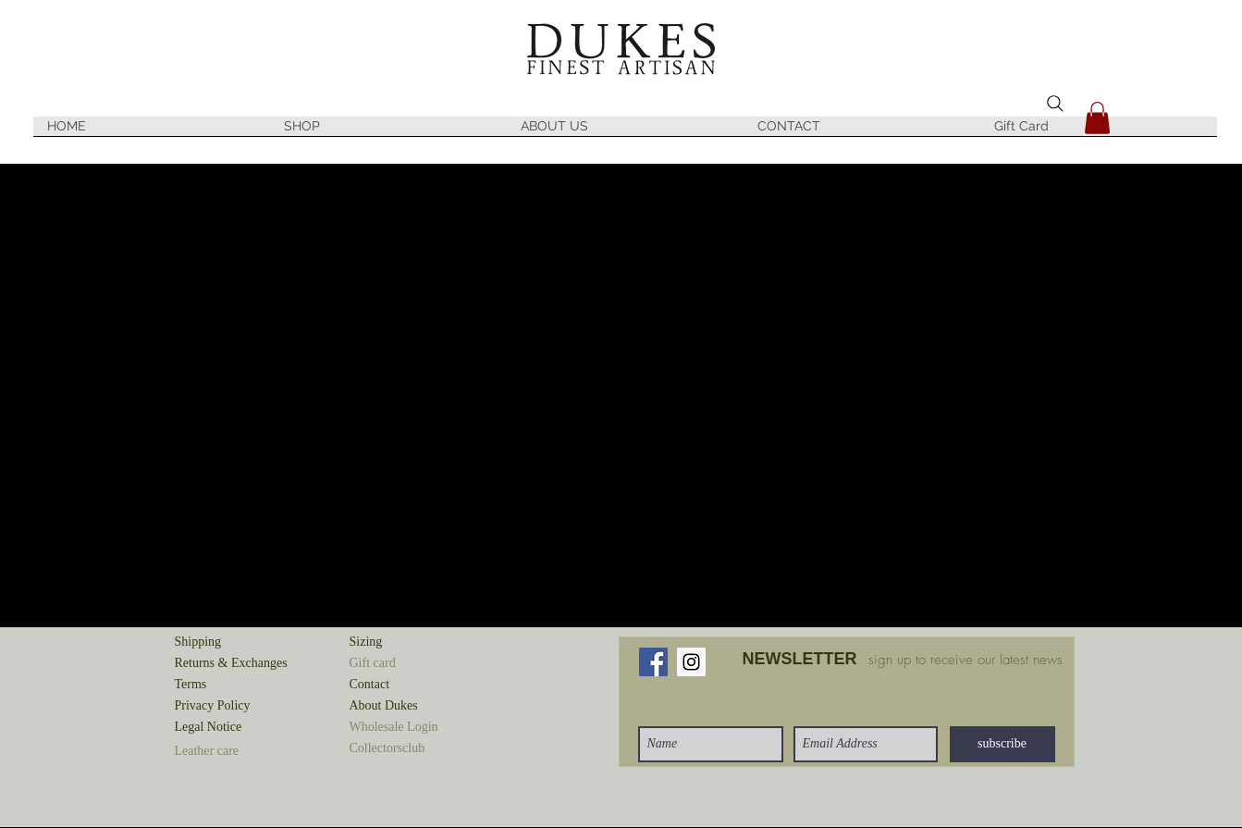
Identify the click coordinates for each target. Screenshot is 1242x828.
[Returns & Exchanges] (240, 663)
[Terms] (240, 685)
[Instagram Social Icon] (691, 662)
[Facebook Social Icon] (653, 662)
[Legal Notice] (240, 727)
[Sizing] (415, 642)
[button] (388, 132)
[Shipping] (240, 642)
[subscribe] (1002, 744)
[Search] (1055, 103)
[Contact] (415, 685)
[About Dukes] (415, 706)
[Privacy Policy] (240, 706)
